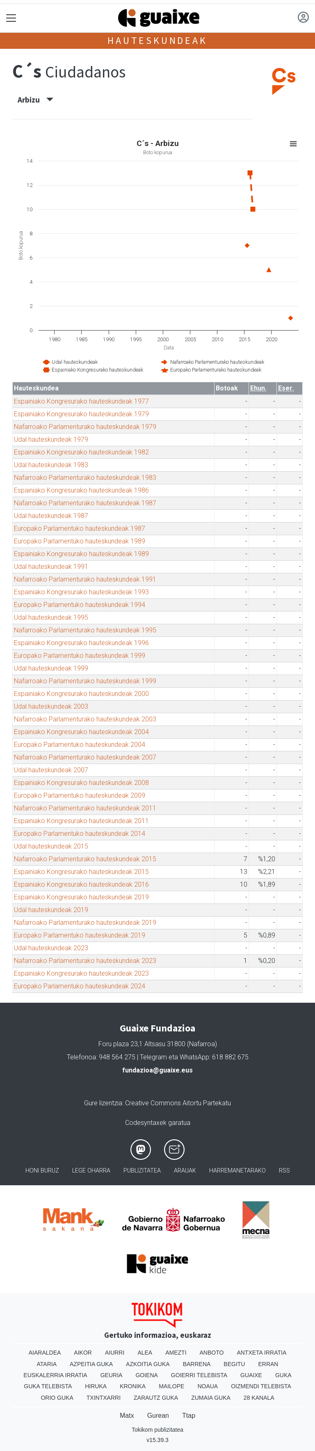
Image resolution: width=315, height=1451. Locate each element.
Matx (127, 1415)
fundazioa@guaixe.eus (157, 1070)
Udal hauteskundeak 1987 (51, 516)
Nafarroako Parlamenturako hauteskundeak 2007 (85, 757)
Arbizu (35, 100)
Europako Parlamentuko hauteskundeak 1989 (79, 541)
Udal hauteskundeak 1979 (51, 439)
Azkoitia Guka (148, 1364)
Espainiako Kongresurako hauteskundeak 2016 (81, 884)
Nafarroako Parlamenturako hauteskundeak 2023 (85, 961)
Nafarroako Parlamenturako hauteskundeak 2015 (85, 859)
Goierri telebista (199, 1375)
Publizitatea (142, 1170)
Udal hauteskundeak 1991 (51, 566)
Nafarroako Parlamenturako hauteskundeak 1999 (85, 681)
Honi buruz (42, 1170)
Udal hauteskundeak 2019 (51, 910)
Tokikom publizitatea (157, 1429)
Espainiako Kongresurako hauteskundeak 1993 (81, 592)
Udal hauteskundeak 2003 (51, 706)
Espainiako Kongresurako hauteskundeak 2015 (81, 872)
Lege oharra (91, 1170)
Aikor (83, 1352)
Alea (144, 1352)
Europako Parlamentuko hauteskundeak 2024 (79, 986)
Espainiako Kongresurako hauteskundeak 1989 (81, 554)
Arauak (185, 1170)
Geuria (111, 1375)
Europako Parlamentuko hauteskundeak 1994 (79, 605)
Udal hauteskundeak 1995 (51, 617)
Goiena (146, 1375)
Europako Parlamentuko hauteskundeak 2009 (79, 795)
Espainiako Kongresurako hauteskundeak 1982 (81, 452)
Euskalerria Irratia (55, 1375)
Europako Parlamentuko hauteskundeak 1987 (79, 528)
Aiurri (114, 1352)
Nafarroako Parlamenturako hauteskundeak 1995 (85, 630)
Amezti (175, 1352)
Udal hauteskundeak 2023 (51, 948)
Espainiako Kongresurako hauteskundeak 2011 (81, 821)
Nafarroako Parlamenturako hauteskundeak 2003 (85, 719)
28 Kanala (259, 1397)
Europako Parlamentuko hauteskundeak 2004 (79, 744)
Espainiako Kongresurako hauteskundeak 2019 (81, 897)
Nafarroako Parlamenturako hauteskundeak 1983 (85, 477)
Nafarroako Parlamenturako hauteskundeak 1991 (85, 579)
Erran (268, 1364)
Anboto (212, 1352)
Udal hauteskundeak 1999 (51, 668)
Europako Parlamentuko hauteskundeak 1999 (79, 655)
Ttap (188, 1415)
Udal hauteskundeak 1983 (51, 465)
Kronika (133, 1386)
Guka (283, 1375)
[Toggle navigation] (11, 18)
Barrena (197, 1364)
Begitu (234, 1364)
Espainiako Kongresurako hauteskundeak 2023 (81, 973)
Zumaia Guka (211, 1397)
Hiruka (96, 1386)
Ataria (47, 1364)
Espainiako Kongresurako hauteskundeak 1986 (81, 490)
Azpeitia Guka (91, 1364)
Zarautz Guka (156, 1397)
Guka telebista (48, 1386)
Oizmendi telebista (261, 1386)
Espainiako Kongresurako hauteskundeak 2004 (81, 732)
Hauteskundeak (157, 40)
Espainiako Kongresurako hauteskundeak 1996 (81, 643)
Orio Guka (57, 1397)
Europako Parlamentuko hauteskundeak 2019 (79, 935)
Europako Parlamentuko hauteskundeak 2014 (79, 833)
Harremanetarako (237, 1170)
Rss (284, 1170)
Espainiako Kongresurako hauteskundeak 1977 (81, 401)
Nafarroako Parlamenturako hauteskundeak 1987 (85, 503)
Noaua (207, 1386)
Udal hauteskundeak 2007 (51, 770)
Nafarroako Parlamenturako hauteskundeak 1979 (85, 427)
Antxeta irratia (261, 1352)
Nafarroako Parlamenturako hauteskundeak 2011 (85, 808)
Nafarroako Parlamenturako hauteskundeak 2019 (85, 922)
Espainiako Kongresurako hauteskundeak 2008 (81, 783)
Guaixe (251, 1375)
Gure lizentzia (103, 1103)
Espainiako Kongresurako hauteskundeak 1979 (81, 414)
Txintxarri (104, 1397)
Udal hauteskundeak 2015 (51, 846)
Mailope (171, 1386)
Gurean (158, 1415)
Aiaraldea (45, 1352)
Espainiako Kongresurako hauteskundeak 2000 (81, 694)
